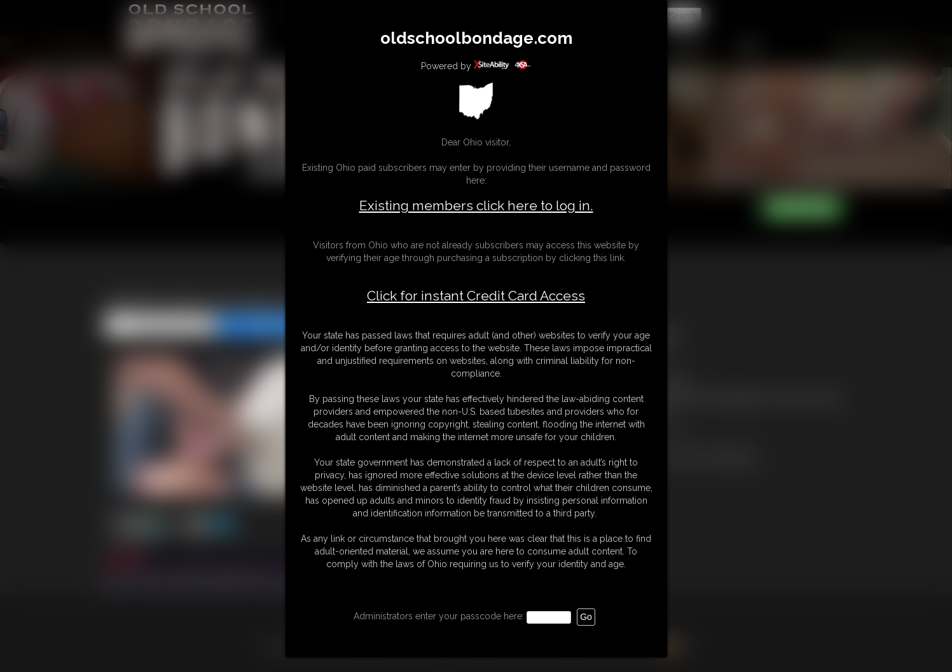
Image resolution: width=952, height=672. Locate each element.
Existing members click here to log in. (476, 205)
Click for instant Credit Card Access (476, 296)
